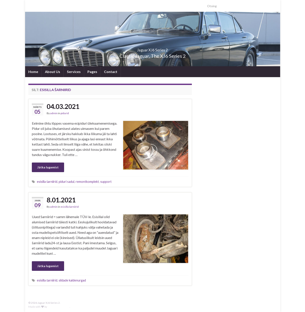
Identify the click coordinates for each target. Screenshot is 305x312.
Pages (92, 72)
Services (74, 72)
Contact (110, 72)
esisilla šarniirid (47, 181)
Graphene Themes (59, 306)
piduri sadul (66, 181)
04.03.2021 (63, 106)
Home (33, 72)
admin (54, 113)
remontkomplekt (87, 181)
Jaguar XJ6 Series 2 (152, 48)
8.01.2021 (61, 200)
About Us (52, 72)
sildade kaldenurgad (72, 280)
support (106, 181)
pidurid (65, 113)
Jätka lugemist (48, 167)
